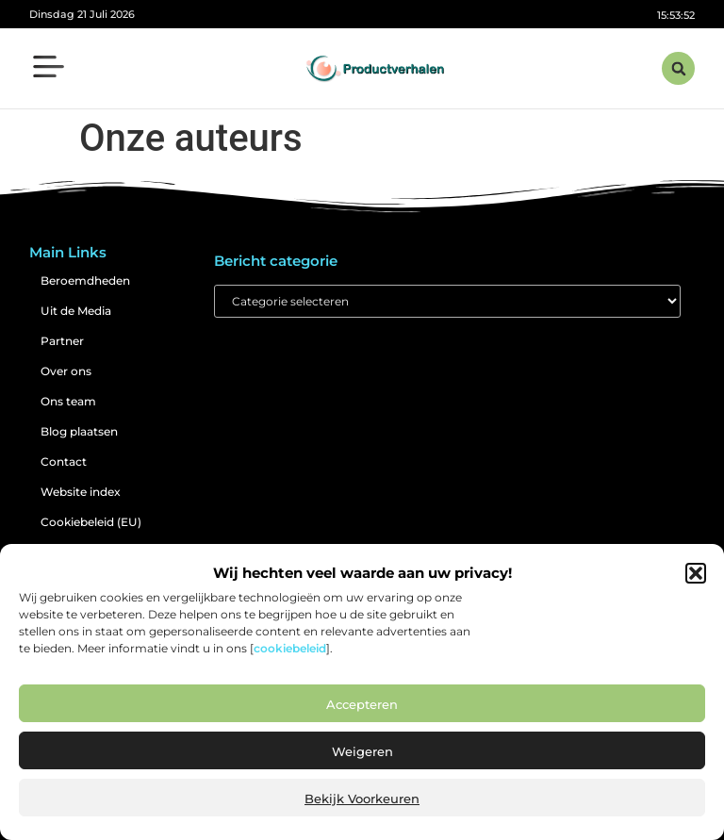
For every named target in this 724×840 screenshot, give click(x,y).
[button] (695, 573)
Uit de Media (76, 311)
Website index (81, 492)
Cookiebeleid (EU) (91, 522)
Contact (64, 461)
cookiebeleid (290, 648)
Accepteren (362, 704)
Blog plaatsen (79, 431)
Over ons (66, 371)
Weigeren (362, 751)
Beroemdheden (85, 280)
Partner (62, 341)
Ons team (68, 401)
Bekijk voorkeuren (362, 798)
